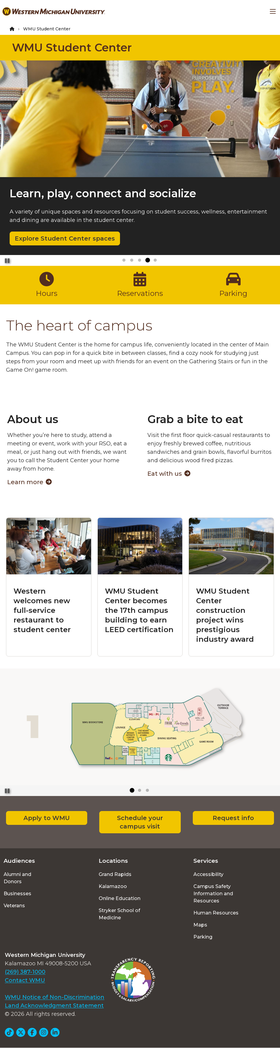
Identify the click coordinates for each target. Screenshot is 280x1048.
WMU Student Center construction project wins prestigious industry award (225, 615)
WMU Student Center (72, 47)
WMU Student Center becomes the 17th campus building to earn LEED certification (139, 610)
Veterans (14, 905)
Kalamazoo (113, 886)
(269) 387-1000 (25, 972)
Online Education (119, 898)
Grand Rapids (115, 874)
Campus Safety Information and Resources (213, 894)
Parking (202, 937)
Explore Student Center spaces (65, 238)
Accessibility (208, 874)
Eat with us (168, 473)
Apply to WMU (46, 818)
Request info (233, 818)
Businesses (17, 893)
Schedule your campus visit (140, 822)
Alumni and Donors (17, 877)
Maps (200, 925)
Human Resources (215, 913)
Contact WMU (25, 980)
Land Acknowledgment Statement (54, 1005)
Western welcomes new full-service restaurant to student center (42, 610)
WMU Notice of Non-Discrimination (54, 997)
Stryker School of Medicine (119, 914)
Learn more (29, 482)
